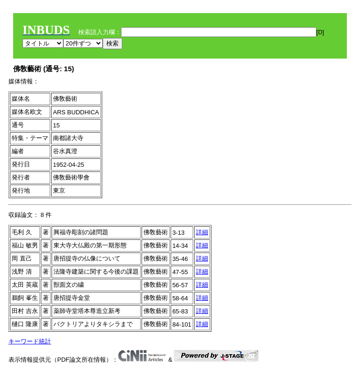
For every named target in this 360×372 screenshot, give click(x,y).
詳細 (202, 232)
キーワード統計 (29, 341)
